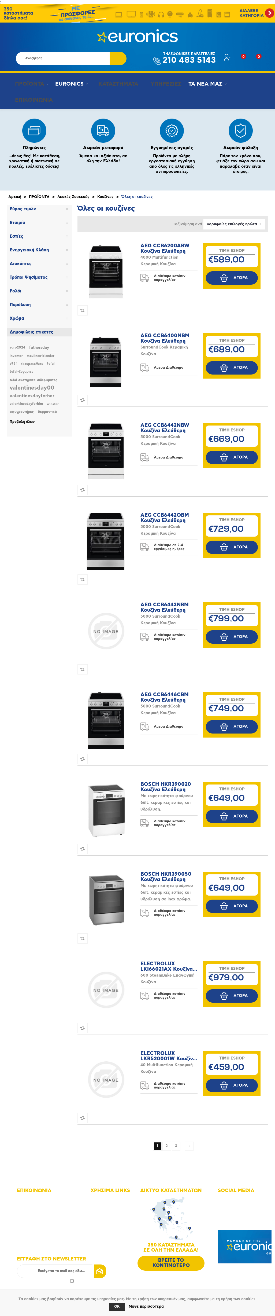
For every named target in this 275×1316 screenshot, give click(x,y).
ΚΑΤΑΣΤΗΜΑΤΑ (114, 84)
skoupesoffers (32, 360)
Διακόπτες (21, 260)
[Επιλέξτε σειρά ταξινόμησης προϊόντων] (234, 221)
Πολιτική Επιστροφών (115, 1241)
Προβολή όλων (22, 418)
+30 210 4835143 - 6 (41, 1207)
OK (117, 1306)
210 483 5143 (189, 58)
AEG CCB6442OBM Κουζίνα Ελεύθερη (164, 514)
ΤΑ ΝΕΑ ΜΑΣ (201, 84)
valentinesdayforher (32, 393)
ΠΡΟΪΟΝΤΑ (27, 84)
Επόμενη (189, 1143)
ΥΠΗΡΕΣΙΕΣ (160, 84)
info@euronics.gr (38, 1223)
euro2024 (17, 344)
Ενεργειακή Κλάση (29, 247)
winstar (53, 400)
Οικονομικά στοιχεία (114, 1211)
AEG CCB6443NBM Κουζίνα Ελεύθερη (164, 604)
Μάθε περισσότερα (146, 1306)
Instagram (233, 1204)
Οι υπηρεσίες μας (112, 1219)
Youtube (232, 1211)
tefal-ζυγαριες (22, 368)
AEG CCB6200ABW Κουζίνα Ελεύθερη (164, 245)
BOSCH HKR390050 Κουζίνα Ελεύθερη (165, 873)
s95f (13, 360)
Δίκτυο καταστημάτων (115, 1204)
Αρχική (14, 194)
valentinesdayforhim (26, 400)
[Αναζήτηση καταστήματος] (63, 58)
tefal (51, 360)
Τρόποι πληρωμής (112, 1226)
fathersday (39, 344)
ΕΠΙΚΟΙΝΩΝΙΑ (31, 98)
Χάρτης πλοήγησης (113, 1196)
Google (231, 1219)
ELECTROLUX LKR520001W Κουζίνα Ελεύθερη (168, 1053)
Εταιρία (17, 219)
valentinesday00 (32, 384)
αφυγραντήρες (22, 408)
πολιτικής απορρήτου (51, 1278)
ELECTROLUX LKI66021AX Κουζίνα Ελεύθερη (166, 963)
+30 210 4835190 (38, 1215)
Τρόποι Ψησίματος (29, 274)
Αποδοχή (45, 1278)
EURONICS (68, 84)
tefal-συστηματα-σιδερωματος (33, 376)
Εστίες (16, 233)
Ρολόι (15, 288)
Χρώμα (17, 315)
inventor (16, 352)
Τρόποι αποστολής (112, 1234)
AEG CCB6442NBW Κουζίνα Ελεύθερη (164, 425)
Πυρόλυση (20, 301)
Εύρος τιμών (23, 206)
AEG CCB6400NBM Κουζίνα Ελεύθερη (164, 335)
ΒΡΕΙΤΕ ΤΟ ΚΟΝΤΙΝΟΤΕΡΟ (171, 1260)
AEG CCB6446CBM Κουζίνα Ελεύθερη (164, 694)
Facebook (233, 1196)
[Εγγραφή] (61, 1268)
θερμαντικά (47, 408)
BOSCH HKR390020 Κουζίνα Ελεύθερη (165, 784)
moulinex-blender (40, 352)
